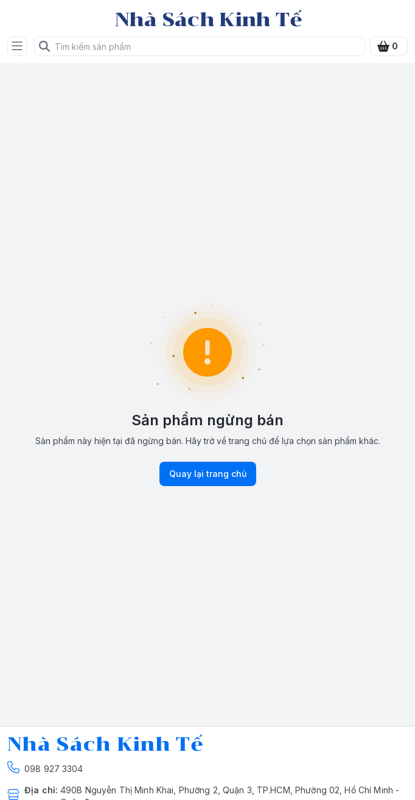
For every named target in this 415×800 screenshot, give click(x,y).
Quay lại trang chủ (207, 474)
